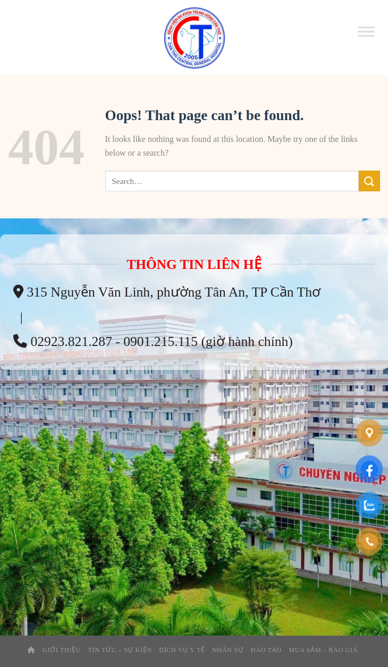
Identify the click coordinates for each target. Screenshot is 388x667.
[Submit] (369, 181)
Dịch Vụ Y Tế (182, 650)
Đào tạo (266, 650)
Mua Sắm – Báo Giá (323, 650)
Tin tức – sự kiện (120, 650)
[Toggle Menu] (366, 37)
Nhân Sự (228, 650)
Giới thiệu (62, 650)
